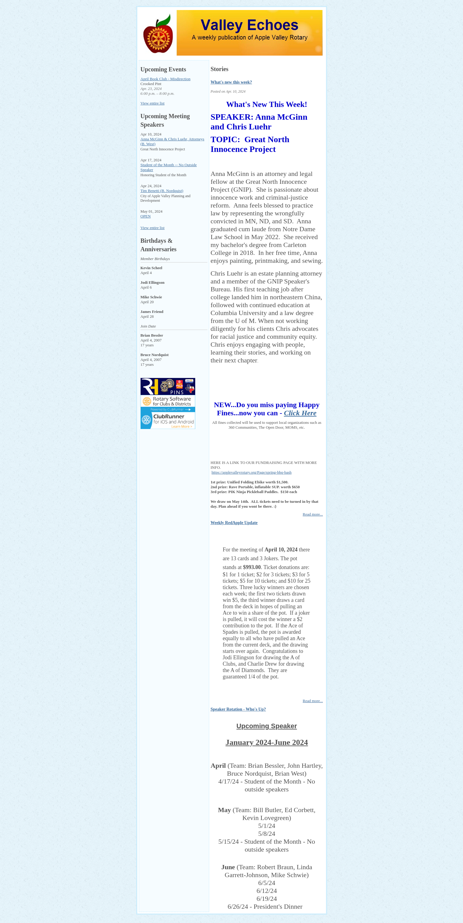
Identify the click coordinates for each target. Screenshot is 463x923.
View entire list (153, 103)
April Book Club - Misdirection (166, 79)
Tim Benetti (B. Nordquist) (162, 190)
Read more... (313, 514)
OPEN (146, 216)
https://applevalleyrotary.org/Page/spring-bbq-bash (252, 472)
